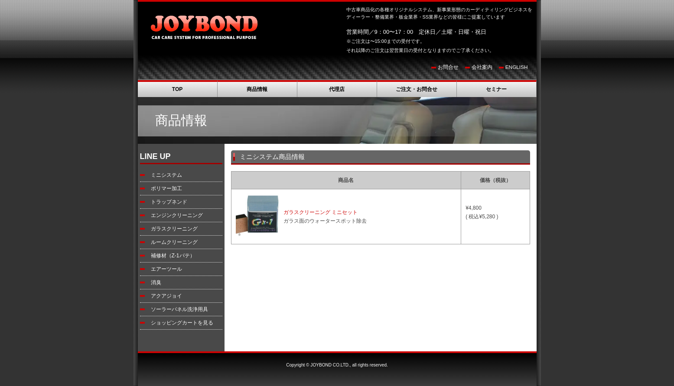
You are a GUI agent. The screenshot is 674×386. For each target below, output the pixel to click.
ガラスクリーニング (174, 229)
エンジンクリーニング (177, 215)
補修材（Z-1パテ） (173, 256)
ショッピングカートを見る (182, 323)
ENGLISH (516, 67)
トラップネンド (169, 202)
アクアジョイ (166, 296)
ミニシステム (166, 175)
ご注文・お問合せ (416, 89)
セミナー (496, 89)
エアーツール (166, 269)
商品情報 (257, 89)
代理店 (337, 89)
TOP (177, 89)
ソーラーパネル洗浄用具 (179, 309)
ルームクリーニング (174, 242)
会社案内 (482, 67)
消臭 (156, 282)
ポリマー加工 (166, 188)
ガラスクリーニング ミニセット (320, 212)
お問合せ (448, 67)
